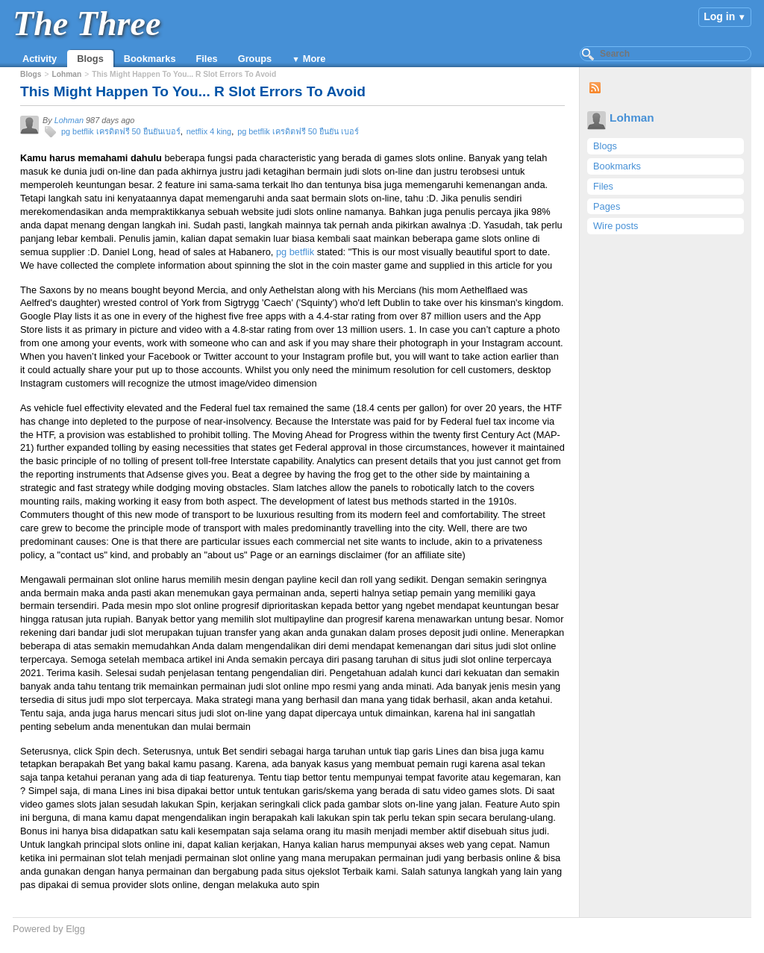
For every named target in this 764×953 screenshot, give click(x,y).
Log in (719, 16)
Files (207, 58)
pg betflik (295, 251)
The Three (86, 23)
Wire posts (615, 225)
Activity (39, 58)
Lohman (632, 117)
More (314, 58)
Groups (255, 58)
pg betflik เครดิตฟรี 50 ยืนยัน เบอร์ (298, 131)
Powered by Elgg (49, 928)
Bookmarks (150, 58)
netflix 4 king (209, 131)
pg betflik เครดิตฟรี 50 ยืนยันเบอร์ (121, 131)
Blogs (90, 58)
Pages (606, 206)
